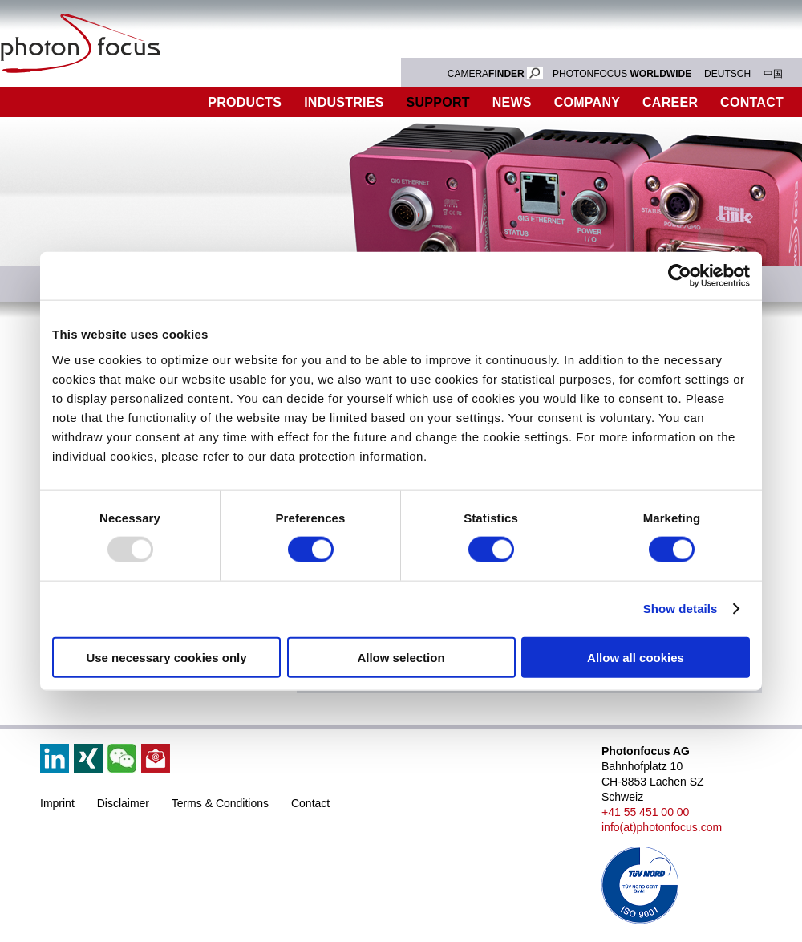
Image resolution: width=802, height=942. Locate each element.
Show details (680, 608)
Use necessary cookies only (166, 657)
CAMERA (495, 73)
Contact (310, 803)
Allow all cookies (635, 657)
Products (245, 102)
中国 (773, 73)
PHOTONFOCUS (622, 73)
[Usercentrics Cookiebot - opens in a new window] (680, 276)
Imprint (57, 803)
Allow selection (400, 657)
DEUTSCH (727, 73)
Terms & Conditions (220, 803)
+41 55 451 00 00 (645, 812)
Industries (344, 102)
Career (670, 102)
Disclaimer (123, 803)
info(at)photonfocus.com (662, 827)
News (512, 102)
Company (587, 102)
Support (438, 102)
